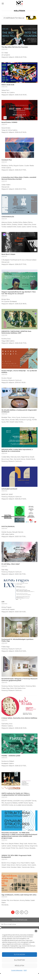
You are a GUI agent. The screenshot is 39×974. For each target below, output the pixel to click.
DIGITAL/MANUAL (8, 526)
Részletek (19, 966)
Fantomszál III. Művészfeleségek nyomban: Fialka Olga (18, 640)
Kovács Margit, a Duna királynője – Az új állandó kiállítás (19, 371)
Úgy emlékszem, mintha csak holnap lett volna (19, 895)
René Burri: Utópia (8, 254)
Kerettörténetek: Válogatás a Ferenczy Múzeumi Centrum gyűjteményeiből (19, 679)
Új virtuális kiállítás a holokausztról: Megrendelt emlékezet (19, 411)
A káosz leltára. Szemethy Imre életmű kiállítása (19, 718)
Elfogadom (19, 954)
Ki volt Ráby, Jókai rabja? (11, 564)
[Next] (26, 912)
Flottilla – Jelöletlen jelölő (11, 755)
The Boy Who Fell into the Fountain (15, 47)
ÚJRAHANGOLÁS (8, 216)
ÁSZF (25, 970)
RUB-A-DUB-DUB (8, 85)
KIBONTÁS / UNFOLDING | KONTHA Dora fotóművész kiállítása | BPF (16, 332)
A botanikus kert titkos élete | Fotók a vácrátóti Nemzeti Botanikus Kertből (19, 178)
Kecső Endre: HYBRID (9, 122)
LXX (3, 601)
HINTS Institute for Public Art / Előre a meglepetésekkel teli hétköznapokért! (16, 794)
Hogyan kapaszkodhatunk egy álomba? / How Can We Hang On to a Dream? (19, 292)
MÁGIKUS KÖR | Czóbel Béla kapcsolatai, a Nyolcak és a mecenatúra (17, 450)
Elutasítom (19, 960)
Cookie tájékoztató (17, 970)
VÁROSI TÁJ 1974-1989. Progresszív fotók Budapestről (16, 856)
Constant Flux (7, 160)
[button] (36, 931)
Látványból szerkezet (9, 489)
